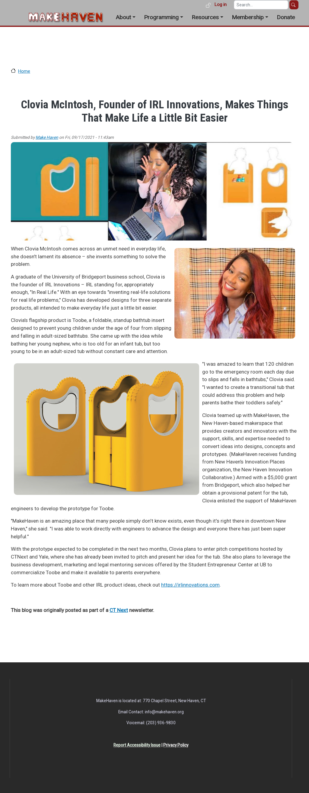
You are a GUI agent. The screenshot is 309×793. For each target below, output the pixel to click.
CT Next (119, 610)
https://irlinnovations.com (190, 585)
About (123, 17)
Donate (286, 17)
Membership (248, 17)
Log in (220, 4)
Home (24, 71)
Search (293, 4)
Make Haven (47, 137)
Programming (161, 17)
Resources (205, 17)
